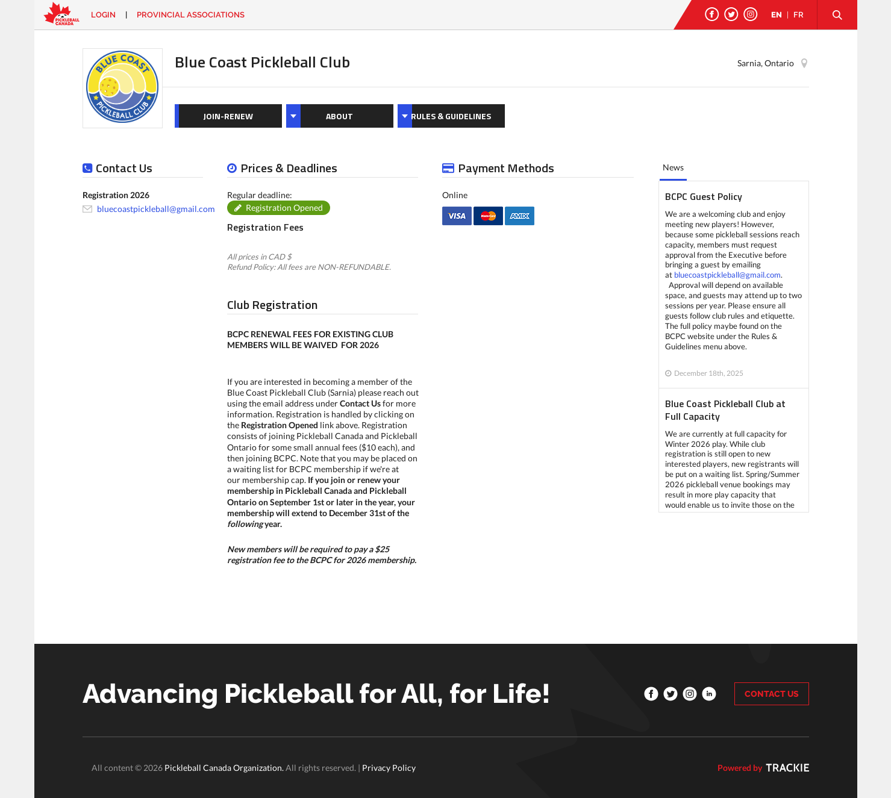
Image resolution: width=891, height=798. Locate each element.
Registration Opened (284, 207)
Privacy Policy (389, 767)
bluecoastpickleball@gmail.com (156, 209)
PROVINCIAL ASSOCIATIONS (191, 14)
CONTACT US (772, 694)
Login (103, 14)
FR (798, 14)
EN (776, 14)
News (673, 167)
